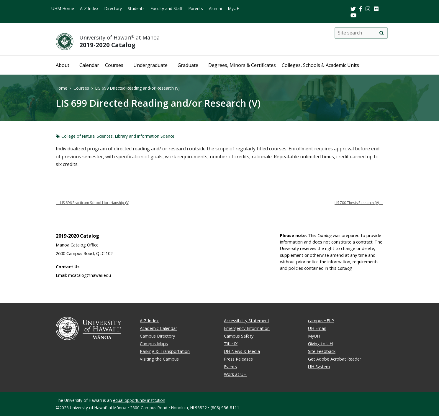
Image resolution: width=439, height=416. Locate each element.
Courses (114, 65)
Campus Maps (154, 343)
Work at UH (235, 374)
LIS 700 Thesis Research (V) (359, 202)
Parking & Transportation (165, 351)
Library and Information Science (144, 136)
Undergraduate (150, 65)
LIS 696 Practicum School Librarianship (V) (92, 202)
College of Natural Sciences (87, 136)
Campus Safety (238, 336)
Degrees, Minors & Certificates (242, 65)
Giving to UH (320, 343)
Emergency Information (247, 328)
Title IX (230, 343)
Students (136, 8)
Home (61, 88)
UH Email (317, 328)
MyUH (234, 8)
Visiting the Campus (159, 359)
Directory (113, 8)
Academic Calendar (158, 328)
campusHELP (321, 320)
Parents (195, 8)
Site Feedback (321, 351)
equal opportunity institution (139, 400)
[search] (381, 33)
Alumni (215, 8)
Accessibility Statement (246, 320)
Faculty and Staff (166, 8)
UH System (319, 366)
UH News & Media (242, 351)
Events (230, 366)
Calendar (89, 65)
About (62, 65)
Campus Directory (157, 336)
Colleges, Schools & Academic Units (320, 65)
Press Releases (238, 359)
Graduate (188, 65)
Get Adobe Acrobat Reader (334, 359)
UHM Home (62, 8)
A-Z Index (89, 8)
